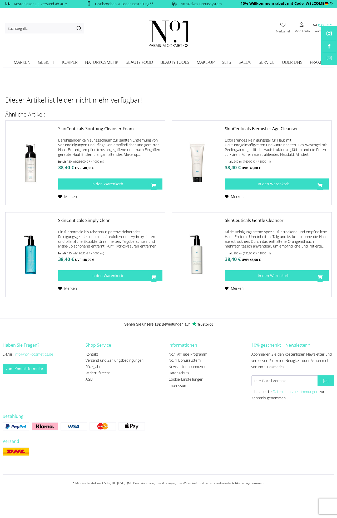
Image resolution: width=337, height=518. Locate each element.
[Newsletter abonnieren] (326, 380)
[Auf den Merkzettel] (67, 196)
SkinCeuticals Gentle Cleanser (254, 220)
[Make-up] (205, 62)
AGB (89, 379)
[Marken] (22, 62)
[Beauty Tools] (175, 62)
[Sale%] (245, 62)
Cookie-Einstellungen (185, 379)
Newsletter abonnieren (187, 366)
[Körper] (69, 62)
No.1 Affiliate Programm (187, 354)
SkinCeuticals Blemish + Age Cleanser (261, 129)
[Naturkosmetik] (101, 62)
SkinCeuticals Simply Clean (84, 220)
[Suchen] (79, 28)
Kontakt (92, 354)
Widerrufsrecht (98, 372)
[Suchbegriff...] (44, 28)
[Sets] (226, 62)
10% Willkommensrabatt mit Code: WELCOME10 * (286, 3)
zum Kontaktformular (24, 368)
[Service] (266, 62)
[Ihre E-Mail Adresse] (284, 380)
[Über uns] (292, 62)
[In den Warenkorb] (110, 184)
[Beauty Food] (139, 62)
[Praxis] (316, 62)
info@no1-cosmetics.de (33, 354)
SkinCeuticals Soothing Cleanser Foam (96, 129)
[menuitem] (44, 28)
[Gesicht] (46, 62)
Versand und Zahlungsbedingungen (114, 360)
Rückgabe (93, 366)
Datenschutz (178, 372)
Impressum (177, 385)
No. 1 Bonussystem (184, 360)
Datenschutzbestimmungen (295, 391)
